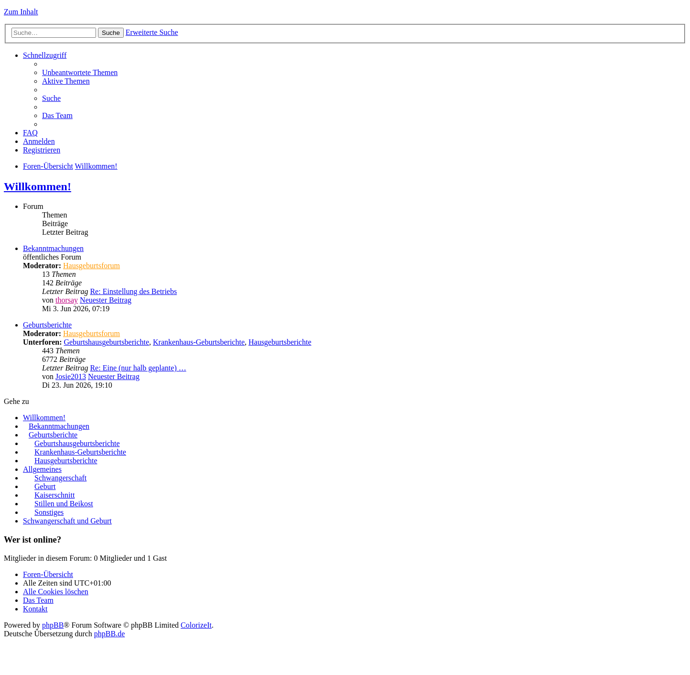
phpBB (53, 625)
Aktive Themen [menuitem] (66, 81)
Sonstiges (49, 512)
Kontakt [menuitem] (35, 609)
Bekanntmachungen (53, 248)
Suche (111, 32)
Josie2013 (70, 376)
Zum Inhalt (21, 12)
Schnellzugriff (44, 55)
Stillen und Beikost (63, 504)
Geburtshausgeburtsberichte (106, 342)
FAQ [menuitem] (30, 133)
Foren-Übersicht (48, 166)
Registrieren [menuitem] (41, 150)
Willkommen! (96, 166)
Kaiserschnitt (54, 495)
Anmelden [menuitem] (39, 141)
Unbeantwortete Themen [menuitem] (80, 72)
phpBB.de (109, 634)
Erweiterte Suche (152, 32)
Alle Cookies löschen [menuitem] (55, 592)
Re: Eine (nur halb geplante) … (138, 368)
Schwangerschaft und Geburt (67, 521)
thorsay (66, 300)
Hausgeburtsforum (91, 265)
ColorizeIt (196, 625)
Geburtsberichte (47, 325)
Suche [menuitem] (51, 98)
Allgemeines (42, 469)
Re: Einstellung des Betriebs (133, 291)
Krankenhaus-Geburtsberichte (199, 342)
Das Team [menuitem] (57, 115)
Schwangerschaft (60, 478)
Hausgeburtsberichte (280, 342)
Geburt (44, 486)
